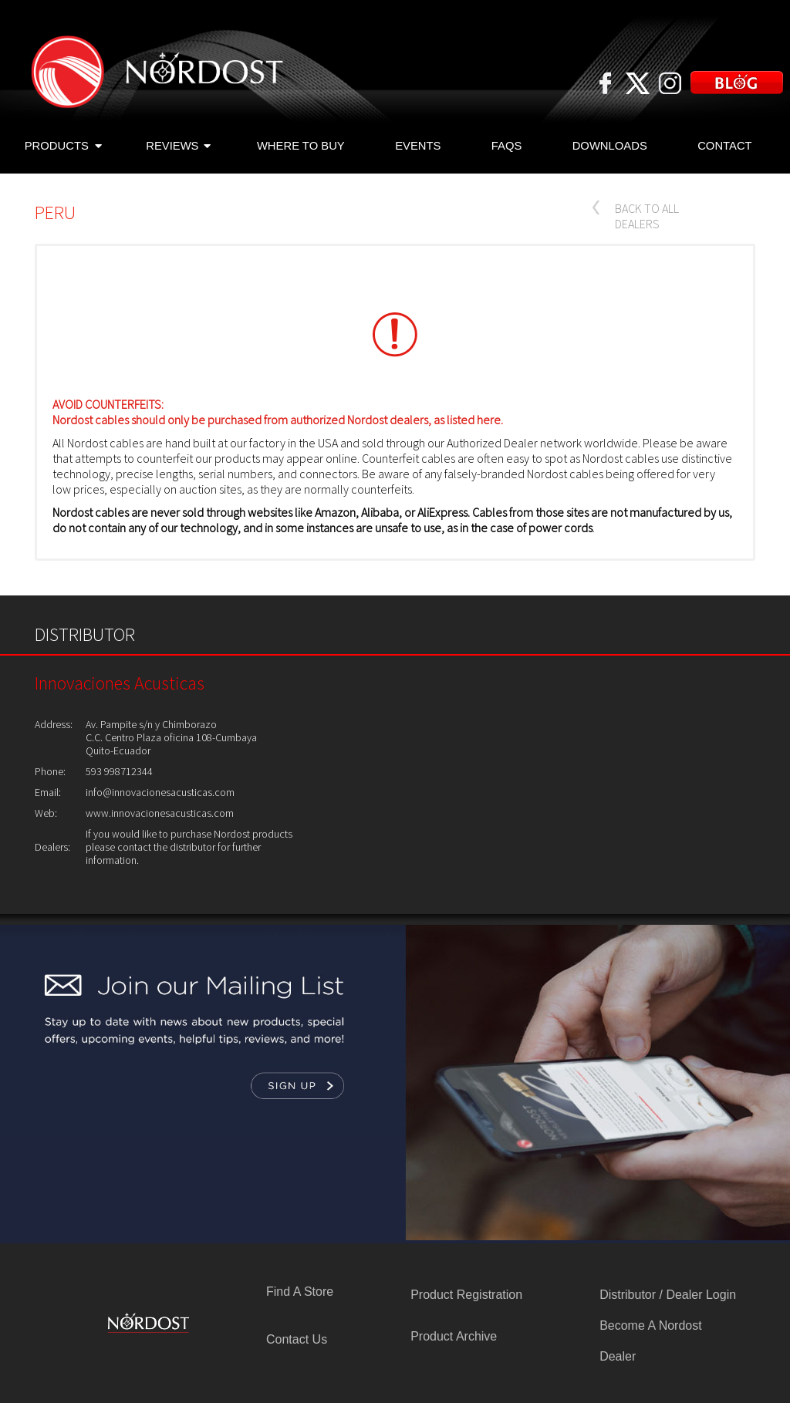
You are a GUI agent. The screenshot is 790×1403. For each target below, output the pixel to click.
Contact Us (296, 1339)
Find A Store (299, 1291)
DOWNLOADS (609, 146)
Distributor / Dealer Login (667, 1294)
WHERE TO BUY (301, 146)
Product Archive (453, 1336)
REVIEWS (178, 147)
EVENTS (418, 146)
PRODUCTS (63, 147)
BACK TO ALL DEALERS (647, 216)
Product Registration (466, 1294)
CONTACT (724, 146)
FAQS (506, 146)
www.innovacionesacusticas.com (160, 813)
